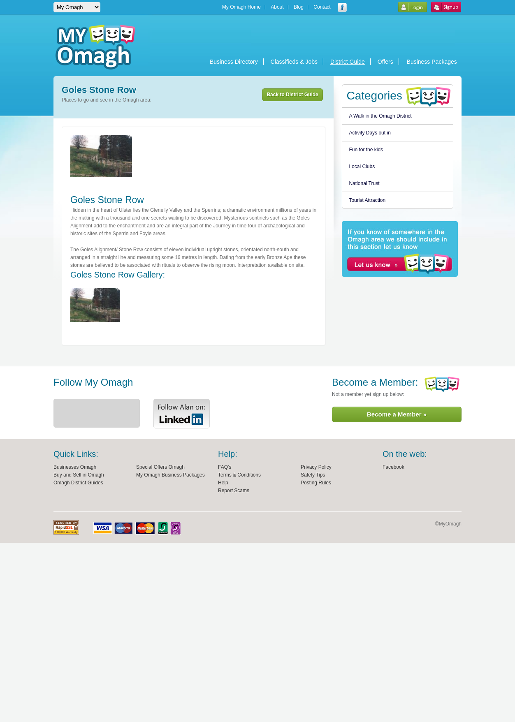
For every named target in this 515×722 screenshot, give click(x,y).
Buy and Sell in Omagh (78, 475)
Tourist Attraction (367, 200)
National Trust (364, 183)
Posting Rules (316, 483)
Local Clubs (362, 166)
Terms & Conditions (239, 475)
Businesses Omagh (74, 467)
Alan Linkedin (181, 413)
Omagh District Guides (78, 483)
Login (412, 7)
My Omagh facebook (342, 7)
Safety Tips (313, 475)
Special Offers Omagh (160, 467)
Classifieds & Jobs (294, 61)
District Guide (347, 61)
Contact (321, 7)
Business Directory (234, 61)
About (277, 7)
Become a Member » (397, 414)
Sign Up (446, 7)
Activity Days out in (369, 133)
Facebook (393, 467)
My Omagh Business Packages (170, 475)
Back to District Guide (292, 94)
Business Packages (432, 61)
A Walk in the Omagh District (380, 116)
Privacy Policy (316, 467)
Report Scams (233, 490)
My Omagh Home (241, 7)
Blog (299, 7)
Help (223, 483)
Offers (385, 61)
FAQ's (224, 467)
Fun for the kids (366, 150)
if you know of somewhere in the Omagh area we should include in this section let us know (400, 249)
